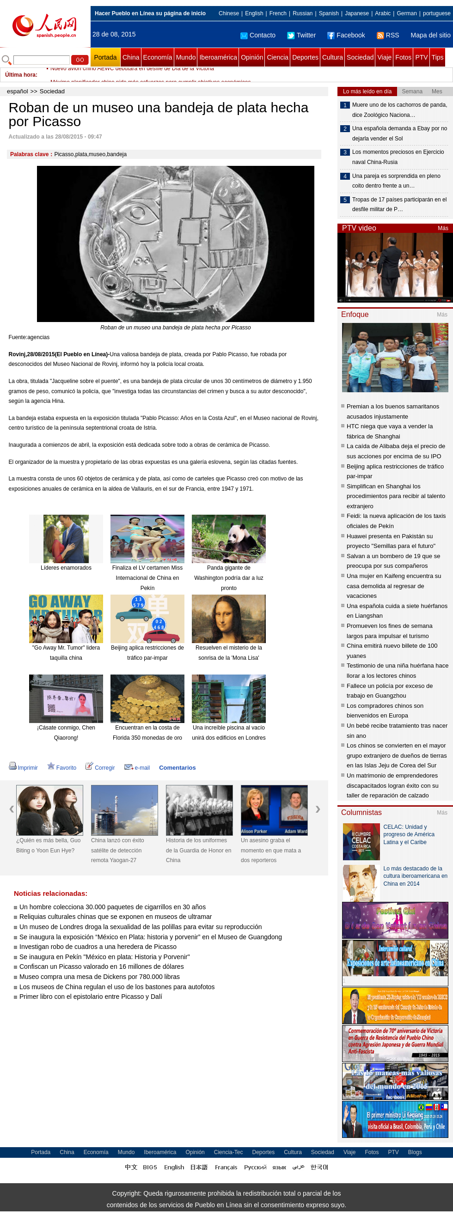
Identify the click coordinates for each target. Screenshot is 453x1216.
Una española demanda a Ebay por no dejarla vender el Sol (399, 133)
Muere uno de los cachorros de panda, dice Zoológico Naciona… (399, 110)
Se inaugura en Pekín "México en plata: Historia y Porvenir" (104, 957)
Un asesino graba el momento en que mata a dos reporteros (271, 850)
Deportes (305, 57)
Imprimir (23, 768)
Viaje (384, 57)
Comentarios (177, 767)
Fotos (403, 57)
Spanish (329, 13)
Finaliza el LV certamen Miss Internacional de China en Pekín (147, 578)
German (406, 13)
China (131, 57)
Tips (438, 57)
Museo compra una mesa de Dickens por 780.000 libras (99, 976)
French (278, 13)
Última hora (20, 75)
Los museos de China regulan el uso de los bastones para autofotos (117, 987)
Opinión (252, 57)
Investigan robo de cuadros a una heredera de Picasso (98, 946)
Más (443, 228)
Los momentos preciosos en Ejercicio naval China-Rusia (398, 157)
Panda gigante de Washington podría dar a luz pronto (228, 578)
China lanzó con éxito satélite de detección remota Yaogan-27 (117, 850)
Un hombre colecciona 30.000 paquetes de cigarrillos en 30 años (112, 907)
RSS (388, 35)
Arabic (383, 13)
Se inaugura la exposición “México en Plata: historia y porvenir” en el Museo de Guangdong (150, 937)
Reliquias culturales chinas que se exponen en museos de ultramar (115, 916)
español (17, 91)
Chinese (229, 13)
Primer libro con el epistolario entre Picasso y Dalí (90, 996)
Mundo (186, 57)
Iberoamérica (218, 57)
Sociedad (360, 57)
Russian (302, 13)
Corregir (100, 768)
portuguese (437, 13)
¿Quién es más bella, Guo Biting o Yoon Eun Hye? (48, 845)
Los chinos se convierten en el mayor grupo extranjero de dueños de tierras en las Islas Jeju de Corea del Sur (397, 755)
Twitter (301, 35)
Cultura (332, 57)
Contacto (257, 35)
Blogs (415, 1152)
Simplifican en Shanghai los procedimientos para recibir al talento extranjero (396, 496)
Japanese (357, 13)
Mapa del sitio (431, 35)
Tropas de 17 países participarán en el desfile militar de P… (399, 204)
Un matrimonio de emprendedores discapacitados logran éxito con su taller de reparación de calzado (393, 785)
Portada (105, 57)
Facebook (346, 35)
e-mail (137, 768)
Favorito (61, 768)
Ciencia (277, 57)
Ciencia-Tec (228, 1152)
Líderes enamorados (66, 568)
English (254, 13)
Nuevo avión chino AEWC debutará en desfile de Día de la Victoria (132, 75)
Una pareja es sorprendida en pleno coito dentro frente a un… (396, 181)
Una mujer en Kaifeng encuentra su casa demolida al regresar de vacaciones (394, 585)
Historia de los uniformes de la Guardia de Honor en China (198, 850)
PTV (421, 57)
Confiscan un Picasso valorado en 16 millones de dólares (101, 966)
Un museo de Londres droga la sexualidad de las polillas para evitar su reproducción (140, 926)
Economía (157, 57)
